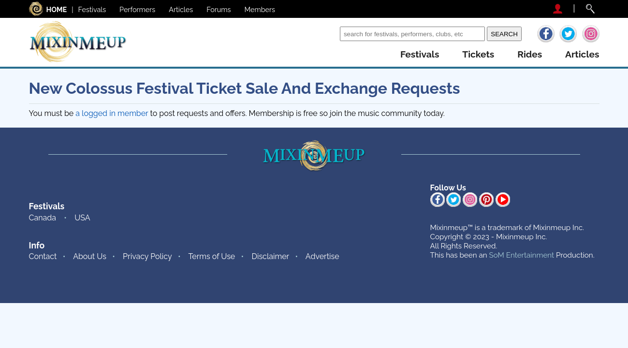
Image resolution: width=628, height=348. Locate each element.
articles (582, 54)
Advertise (322, 256)
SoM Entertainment (521, 255)
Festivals (92, 9)
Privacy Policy (147, 256)
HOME (56, 9)
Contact (43, 256)
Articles (181, 9)
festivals (419, 54)
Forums (218, 9)
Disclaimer (270, 256)
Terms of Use (211, 256)
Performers (137, 9)
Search (325, 33)
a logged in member (111, 113)
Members (260, 9)
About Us (89, 256)
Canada (42, 217)
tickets (478, 54)
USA (82, 217)
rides (529, 54)
